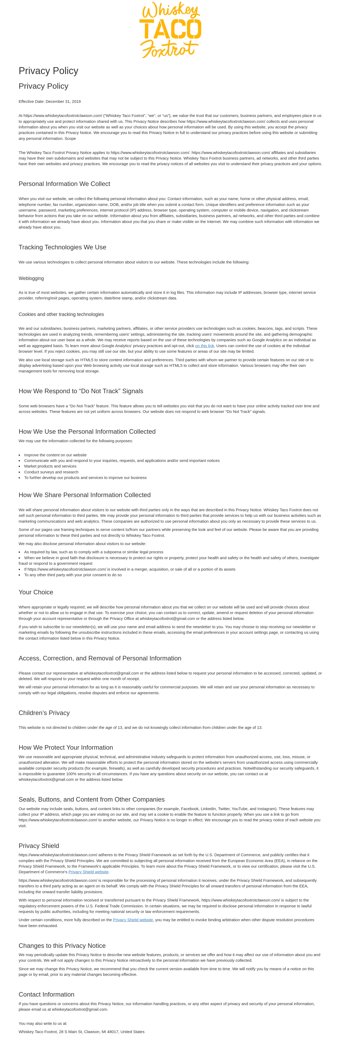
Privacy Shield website (88, 872)
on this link (204, 345)
